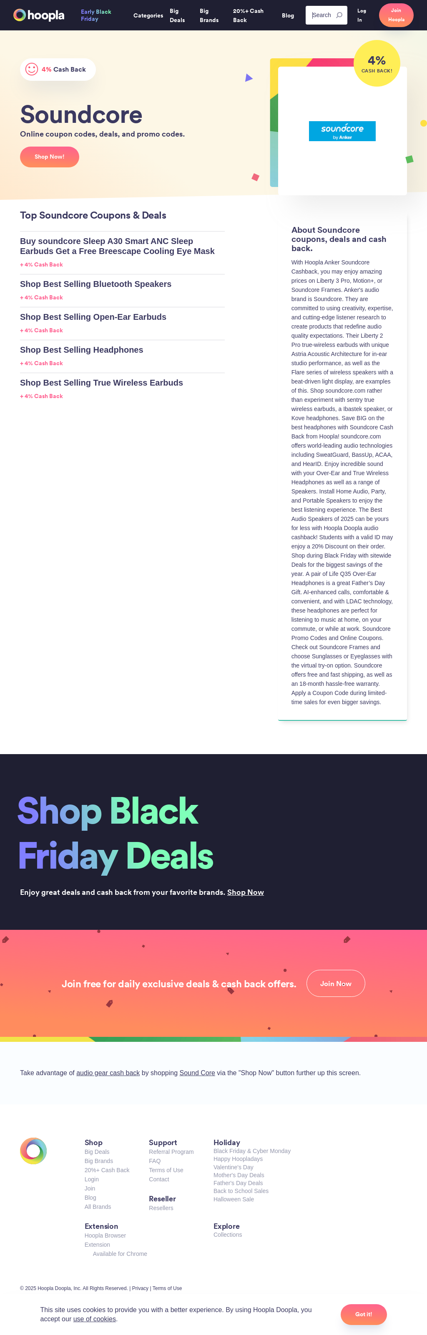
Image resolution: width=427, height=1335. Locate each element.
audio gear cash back (108, 1072)
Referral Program (171, 1151)
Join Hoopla (396, 15)
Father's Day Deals (238, 1183)
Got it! (363, 1314)
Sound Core (197, 1072)
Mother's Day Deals (239, 1175)
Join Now (336, 983)
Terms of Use (166, 1170)
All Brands (98, 1206)
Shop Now (245, 892)
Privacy (140, 1288)
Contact (159, 1179)
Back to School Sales (241, 1191)
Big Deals (97, 1151)
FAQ (155, 1161)
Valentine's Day (234, 1167)
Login (92, 1179)
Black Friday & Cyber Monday (252, 1151)
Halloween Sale (234, 1199)
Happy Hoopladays (238, 1159)
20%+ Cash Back (107, 1170)
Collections (228, 1234)
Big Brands (99, 1161)
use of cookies (94, 1319)
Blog (90, 1197)
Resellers (161, 1208)
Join (90, 1188)
